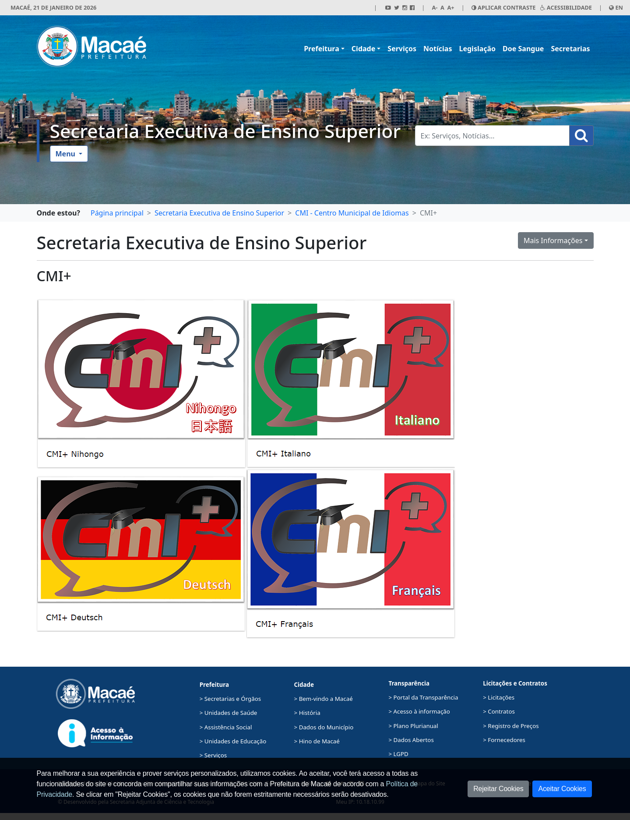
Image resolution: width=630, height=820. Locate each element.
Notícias (437, 48)
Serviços (401, 48)
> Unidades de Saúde (228, 713)
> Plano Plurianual (413, 726)
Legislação (477, 48)
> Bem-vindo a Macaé (323, 699)
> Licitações (498, 697)
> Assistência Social (226, 727)
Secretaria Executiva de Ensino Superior (225, 130)
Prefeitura (321, 48)
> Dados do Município (324, 727)
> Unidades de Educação (233, 741)
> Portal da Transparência (423, 697)
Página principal (117, 213)
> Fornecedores (504, 740)
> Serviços (213, 755)
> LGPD (398, 754)
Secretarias (570, 48)
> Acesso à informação (419, 711)
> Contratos (499, 711)
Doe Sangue (523, 48)
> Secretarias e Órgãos (230, 699)
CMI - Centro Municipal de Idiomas (351, 213)
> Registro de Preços (510, 726)
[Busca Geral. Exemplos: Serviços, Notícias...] (492, 135)
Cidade (363, 48)
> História (307, 713)
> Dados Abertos (410, 740)
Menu (66, 154)
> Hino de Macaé (317, 741)
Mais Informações (553, 240)
